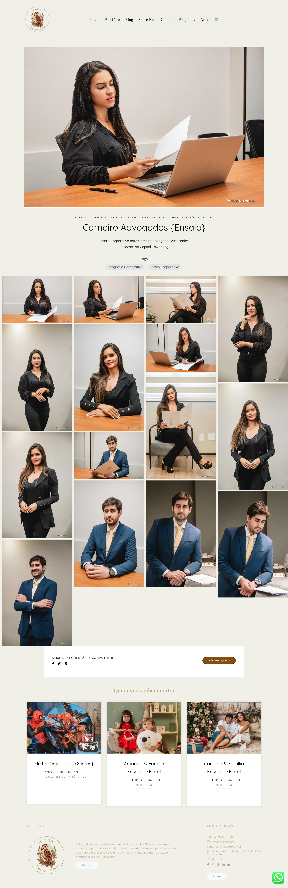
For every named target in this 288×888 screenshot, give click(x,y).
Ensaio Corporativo (164, 267)
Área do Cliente (213, 20)
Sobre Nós (146, 20)
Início (95, 20)
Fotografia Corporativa (125, 267)
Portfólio (112, 20)
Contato (167, 20)
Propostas (187, 20)
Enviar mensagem (222, 841)
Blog (129, 20)
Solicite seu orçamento (219, 660)
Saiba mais (87, 865)
